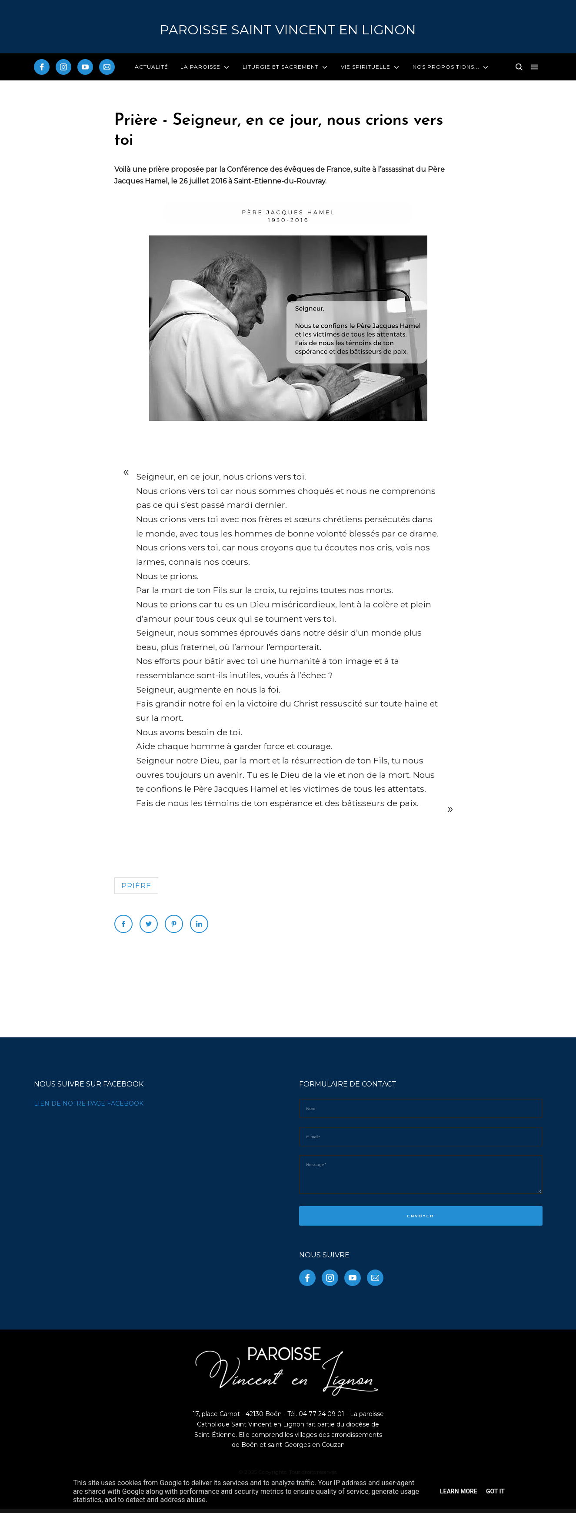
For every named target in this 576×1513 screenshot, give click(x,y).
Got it (495, 1491)
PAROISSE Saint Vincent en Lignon (288, 30)
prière (136, 885)
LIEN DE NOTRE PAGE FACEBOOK (88, 1103)
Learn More (458, 1491)
